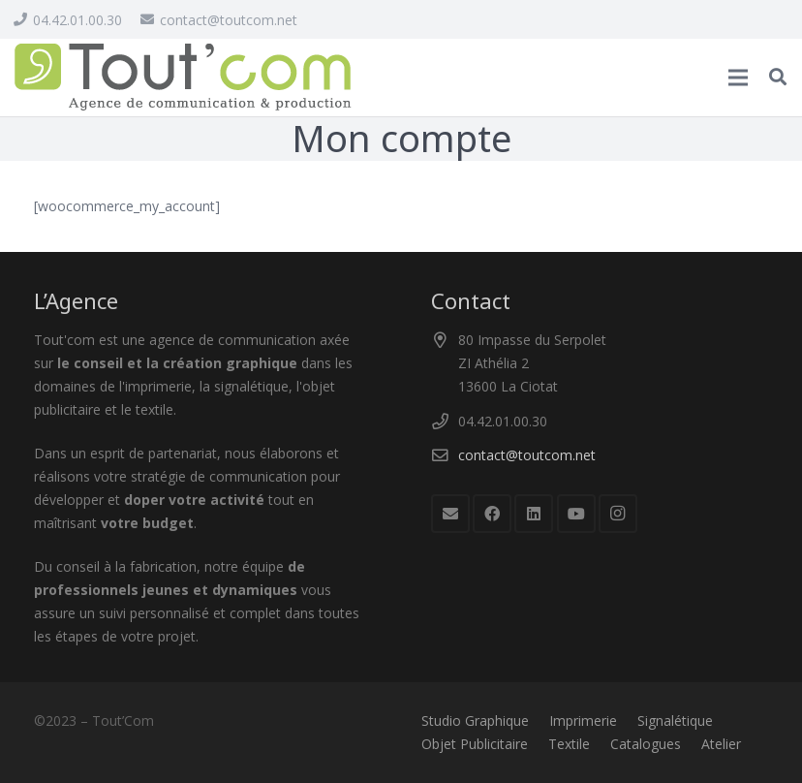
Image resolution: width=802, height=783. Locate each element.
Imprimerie (583, 720)
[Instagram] (618, 513)
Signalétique (675, 720)
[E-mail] (450, 513)
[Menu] (738, 77)
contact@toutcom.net (527, 455)
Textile (569, 744)
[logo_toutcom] (183, 77)
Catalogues (645, 744)
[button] (777, 77)
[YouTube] (576, 513)
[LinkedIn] (533, 513)
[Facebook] (492, 513)
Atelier (721, 744)
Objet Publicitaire (474, 744)
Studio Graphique (475, 720)
